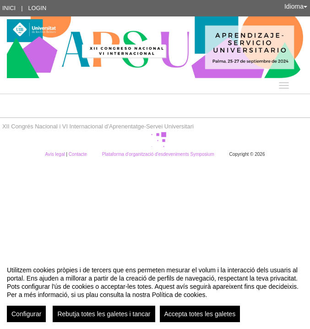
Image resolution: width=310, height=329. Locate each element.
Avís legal (55, 154)
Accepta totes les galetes (200, 314)
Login (37, 8)
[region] (155, 290)
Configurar (26, 314)
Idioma (295, 6)
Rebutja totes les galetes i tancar (103, 314)
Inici (9, 8)
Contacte (78, 154)
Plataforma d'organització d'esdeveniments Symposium (159, 154)
